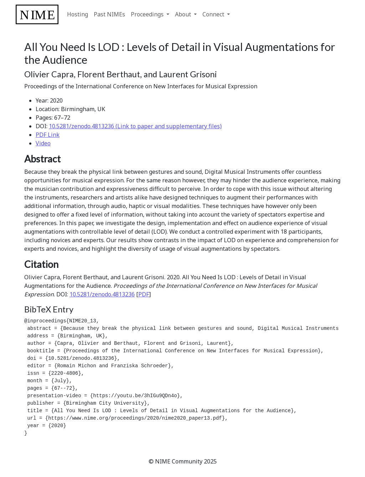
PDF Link (48, 135)
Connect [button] (214, 14)
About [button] (183, 14)
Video (43, 143)
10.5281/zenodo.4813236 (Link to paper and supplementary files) (135, 126)
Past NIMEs (109, 14)
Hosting (77, 14)
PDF (143, 294)
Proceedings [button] (148, 14)
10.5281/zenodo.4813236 (102, 294)
